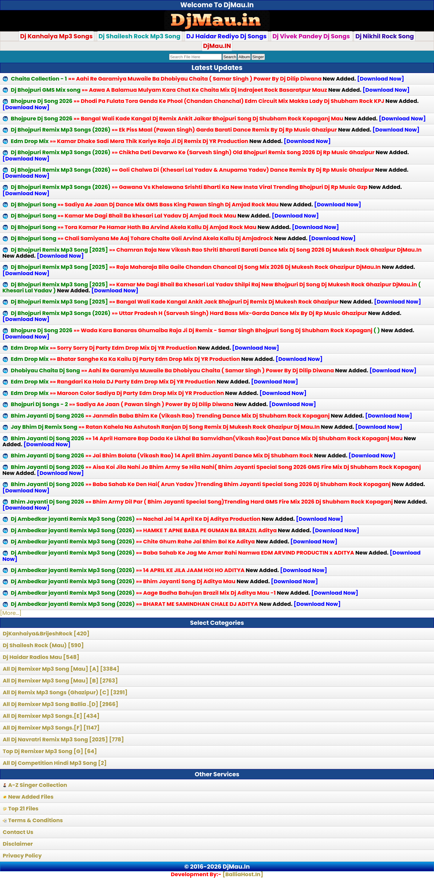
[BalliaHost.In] (242, 874)
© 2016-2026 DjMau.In (217, 866)
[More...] (10, 613)
